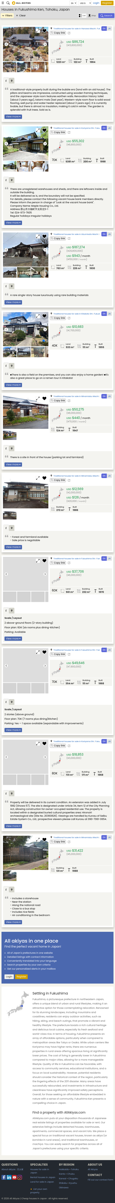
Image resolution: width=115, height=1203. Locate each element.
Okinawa (63, 1187)
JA (109, 28)
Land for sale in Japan (42, 1181)
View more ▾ (13, 116)
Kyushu (73, 1183)
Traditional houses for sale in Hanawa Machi (74, 28)
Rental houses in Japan (42, 1177)
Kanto (62, 1173)
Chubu (71, 1173)
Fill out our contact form (100, 1179)
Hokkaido (64, 1169)
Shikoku (63, 1183)
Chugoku (73, 1178)
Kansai (62, 1178)
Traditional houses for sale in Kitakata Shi (73, 313)
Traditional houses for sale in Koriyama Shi (73, 128)
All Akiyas (93, 1169)
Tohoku (75, 1169)
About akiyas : (12, 1169)
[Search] (106, 15)
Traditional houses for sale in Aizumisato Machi (75, 234)
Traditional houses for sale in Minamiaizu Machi (76, 396)
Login (96, 3)
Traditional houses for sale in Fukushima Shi (74, 558)
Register (107, 3)
